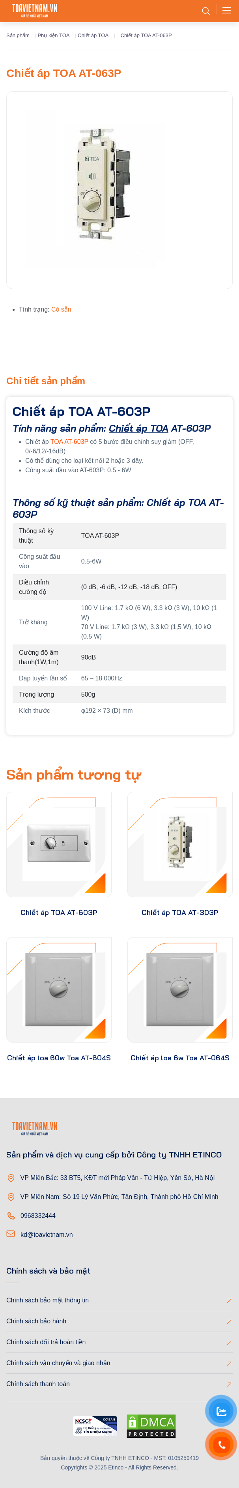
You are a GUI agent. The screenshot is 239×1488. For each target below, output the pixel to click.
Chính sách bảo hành (36, 1321)
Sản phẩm (18, 35)
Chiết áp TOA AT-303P (180, 912)
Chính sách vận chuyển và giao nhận (58, 1363)
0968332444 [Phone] (38, 1215)
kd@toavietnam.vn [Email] (47, 1234)
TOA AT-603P (69, 441)
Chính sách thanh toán (38, 1384)
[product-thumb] (59, 844)
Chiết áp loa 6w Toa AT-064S (180, 1057)
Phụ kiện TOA (53, 35)
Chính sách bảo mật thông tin (47, 1300)
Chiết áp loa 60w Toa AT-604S (59, 1057)
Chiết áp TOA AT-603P (59, 912)
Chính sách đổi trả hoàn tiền (46, 1342)
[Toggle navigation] (224, 11)
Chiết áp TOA (93, 35)
